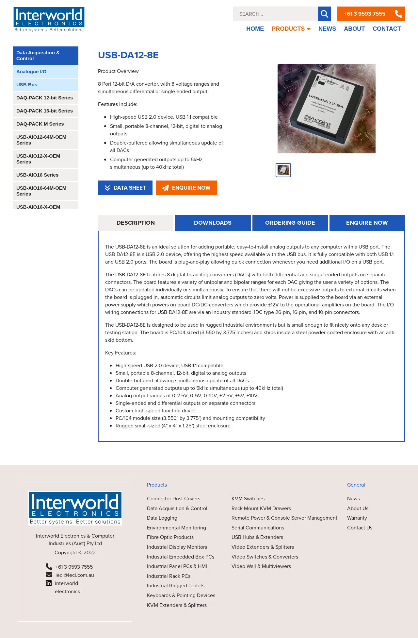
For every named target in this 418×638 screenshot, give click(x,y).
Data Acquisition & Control (38, 55)
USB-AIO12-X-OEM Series (38, 158)
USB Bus (26, 84)
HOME (255, 29)
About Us (357, 508)
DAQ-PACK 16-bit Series (44, 110)
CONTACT (387, 29)
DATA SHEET (125, 188)
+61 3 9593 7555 (364, 14)
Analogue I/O (31, 71)
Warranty (357, 518)
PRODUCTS (291, 29)
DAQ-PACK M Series (40, 124)
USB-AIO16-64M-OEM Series (41, 191)
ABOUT (354, 29)
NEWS (327, 29)
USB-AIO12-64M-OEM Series (41, 140)
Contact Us (359, 527)
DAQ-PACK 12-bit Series (44, 97)
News (353, 498)
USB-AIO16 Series (37, 175)
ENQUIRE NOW (186, 188)
